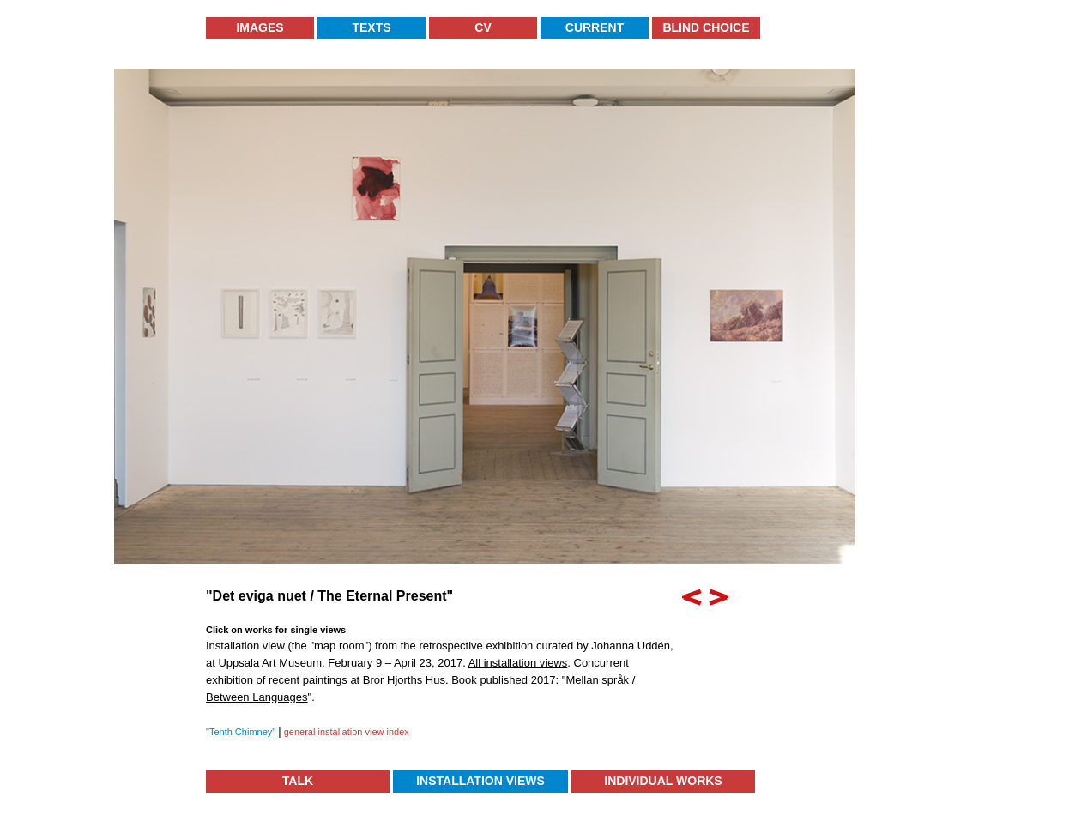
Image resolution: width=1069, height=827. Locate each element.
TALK (297, 781)
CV (482, 27)
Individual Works (663, 781)
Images (259, 27)
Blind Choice (705, 27)
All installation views (518, 662)
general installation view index (345, 732)
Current (594, 27)
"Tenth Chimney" (242, 732)
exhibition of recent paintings (276, 679)
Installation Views (480, 781)
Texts (371, 27)
